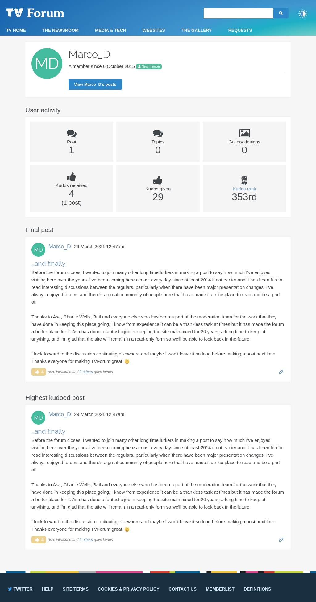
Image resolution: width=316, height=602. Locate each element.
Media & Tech (110, 30)
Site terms (76, 589)
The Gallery (196, 30)
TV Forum (44, 12)
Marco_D (59, 246)
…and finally (48, 263)
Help (47, 589)
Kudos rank (244, 188)
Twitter (20, 589)
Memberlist (220, 589)
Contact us (182, 589)
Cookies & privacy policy (128, 589)
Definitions (257, 589)
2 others (86, 372)
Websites (154, 30)
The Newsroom (60, 30)
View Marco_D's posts (95, 84)
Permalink (281, 371)
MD (38, 250)
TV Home (16, 30)
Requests (240, 30)
